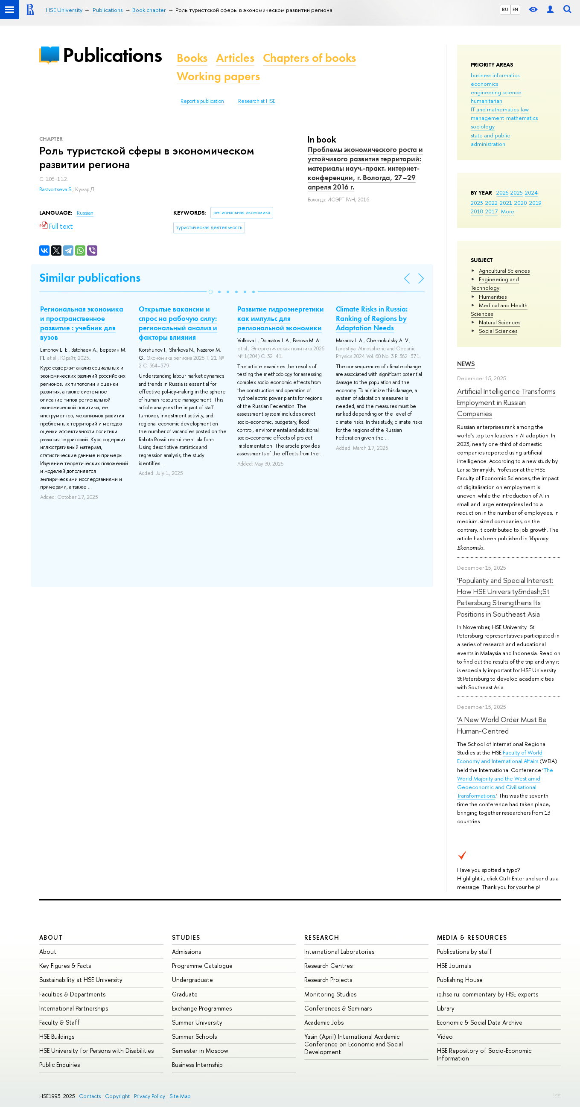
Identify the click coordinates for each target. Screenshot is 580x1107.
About (51, 937)
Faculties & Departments (72, 994)
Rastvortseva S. (56, 189)
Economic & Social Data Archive (479, 1022)
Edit (557, 1095)
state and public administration (490, 139)
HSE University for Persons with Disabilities (96, 1050)
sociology (483, 126)
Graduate (185, 994)
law (525, 109)
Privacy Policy (149, 1096)
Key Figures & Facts (65, 965)
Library (446, 1008)
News (466, 363)
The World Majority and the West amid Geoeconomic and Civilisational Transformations (505, 782)
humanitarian (486, 101)
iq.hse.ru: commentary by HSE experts (487, 994)
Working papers (218, 76)
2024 (531, 192)
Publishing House (460, 980)
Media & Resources (472, 937)
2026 (502, 192)
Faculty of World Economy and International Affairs (499, 757)
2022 (491, 203)
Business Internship (197, 1064)
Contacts (90, 1096)
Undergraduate (192, 980)
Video (445, 1036)
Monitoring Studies (330, 994)
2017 (491, 211)
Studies (186, 937)
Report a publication (202, 101)
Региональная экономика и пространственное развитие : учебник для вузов (81, 323)
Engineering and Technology (495, 283)
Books (192, 57)
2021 (506, 203)
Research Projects (328, 980)
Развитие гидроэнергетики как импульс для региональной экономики (280, 318)
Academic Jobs (324, 1022)
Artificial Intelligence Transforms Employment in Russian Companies (506, 402)
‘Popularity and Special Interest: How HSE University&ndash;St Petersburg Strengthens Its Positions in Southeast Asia (505, 597)
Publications (112, 55)
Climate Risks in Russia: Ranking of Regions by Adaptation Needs (372, 318)
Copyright (117, 1096)
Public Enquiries (59, 1064)
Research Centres (328, 965)
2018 (477, 211)
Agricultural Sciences (504, 270)
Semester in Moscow (200, 1050)
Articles (235, 57)
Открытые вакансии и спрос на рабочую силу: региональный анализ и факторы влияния (178, 323)
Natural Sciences (499, 322)
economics (484, 83)
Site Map (180, 1096)
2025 (516, 192)
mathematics (522, 118)
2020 (520, 203)
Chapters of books (309, 57)
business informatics (495, 75)
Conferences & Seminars (338, 1008)
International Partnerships (73, 1008)
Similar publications (89, 277)
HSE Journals (454, 965)
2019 (535, 203)
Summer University (197, 1022)
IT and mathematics (495, 109)
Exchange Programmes (202, 1008)
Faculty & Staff (59, 1022)
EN (515, 9)
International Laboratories (339, 951)
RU (505, 9)
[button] (211, 292)
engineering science (496, 92)
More (507, 211)
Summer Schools (194, 1036)
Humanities (493, 296)
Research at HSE (256, 101)
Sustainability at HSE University (80, 980)
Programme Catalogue (202, 965)
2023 (477, 203)
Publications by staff (464, 951)
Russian (85, 213)
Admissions (186, 951)
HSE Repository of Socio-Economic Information (484, 1054)
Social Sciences (498, 331)
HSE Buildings (56, 1036)
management (487, 118)
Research (321, 937)
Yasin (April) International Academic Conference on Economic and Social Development (353, 1044)
